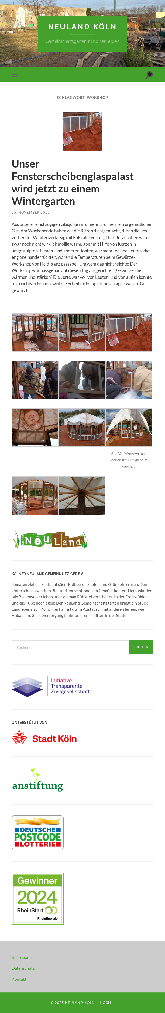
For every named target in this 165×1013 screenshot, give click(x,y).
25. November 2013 (31, 212)
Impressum (22, 957)
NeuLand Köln (82, 27)
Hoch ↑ (107, 1003)
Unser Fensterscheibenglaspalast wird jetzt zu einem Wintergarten (73, 182)
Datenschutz (23, 968)
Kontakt (19, 978)
